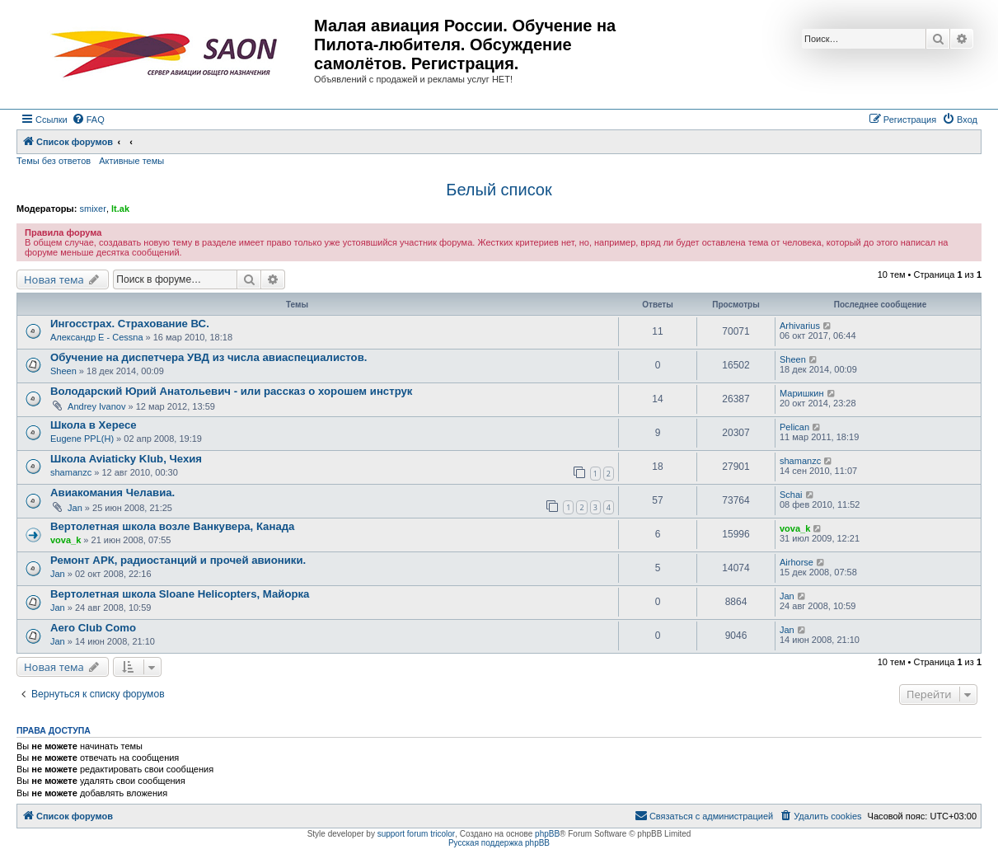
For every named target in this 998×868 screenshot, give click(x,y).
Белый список (498, 190)
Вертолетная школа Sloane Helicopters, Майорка (179, 594)
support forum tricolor (416, 833)
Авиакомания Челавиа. (112, 492)
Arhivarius (800, 326)
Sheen (63, 371)
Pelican (794, 427)
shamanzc (70, 472)
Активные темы (131, 161)
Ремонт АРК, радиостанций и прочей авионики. (178, 560)
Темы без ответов (53, 161)
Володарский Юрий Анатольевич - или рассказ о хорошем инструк (231, 391)
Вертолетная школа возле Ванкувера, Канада (172, 526)
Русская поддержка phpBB (499, 842)
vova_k (65, 540)
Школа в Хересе (93, 425)
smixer (92, 208)
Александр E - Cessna (96, 337)
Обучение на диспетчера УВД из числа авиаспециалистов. (208, 357)
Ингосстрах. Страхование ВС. (129, 323)
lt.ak (120, 208)
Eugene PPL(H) (82, 438)
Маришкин (802, 393)
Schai (791, 495)
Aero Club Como (93, 628)
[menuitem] (88, 119)
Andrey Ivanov (96, 406)
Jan (75, 508)
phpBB (547, 833)
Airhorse (796, 562)
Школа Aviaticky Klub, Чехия (126, 459)
